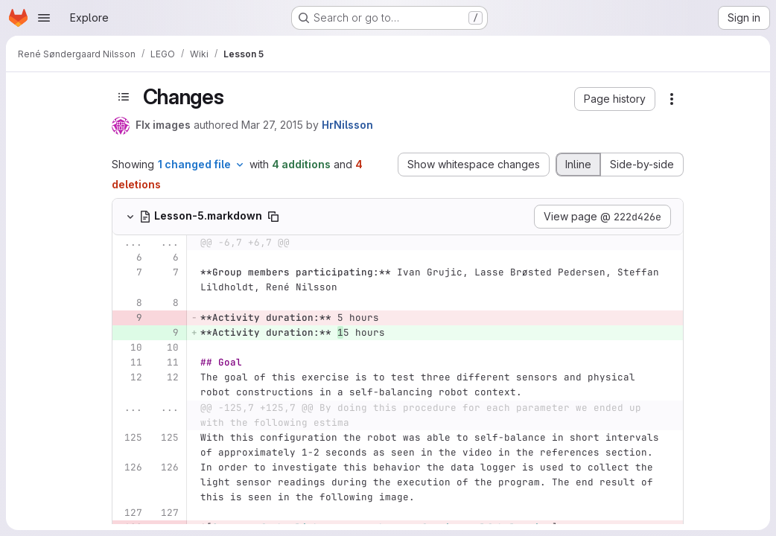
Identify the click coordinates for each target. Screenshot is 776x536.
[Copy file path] (273, 217)
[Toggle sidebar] (124, 97)
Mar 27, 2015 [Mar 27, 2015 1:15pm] (272, 124)
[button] (614, 99)
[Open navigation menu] (44, 18)
